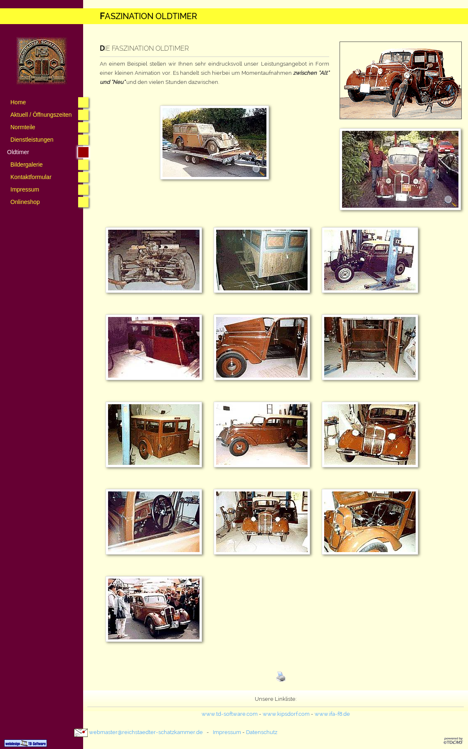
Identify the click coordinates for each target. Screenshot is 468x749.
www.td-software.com (230, 714)
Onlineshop (25, 202)
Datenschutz (261, 732)
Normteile (22, 127)
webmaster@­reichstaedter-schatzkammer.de (146, 732)
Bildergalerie (26, 164)
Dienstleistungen (32, 139)
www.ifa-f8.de (332, 714)
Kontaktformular (31, 177)
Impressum (24, 189)
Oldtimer (18, 152)
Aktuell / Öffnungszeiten (41, 114)
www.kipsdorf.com (286, 714)
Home (18, 102)
